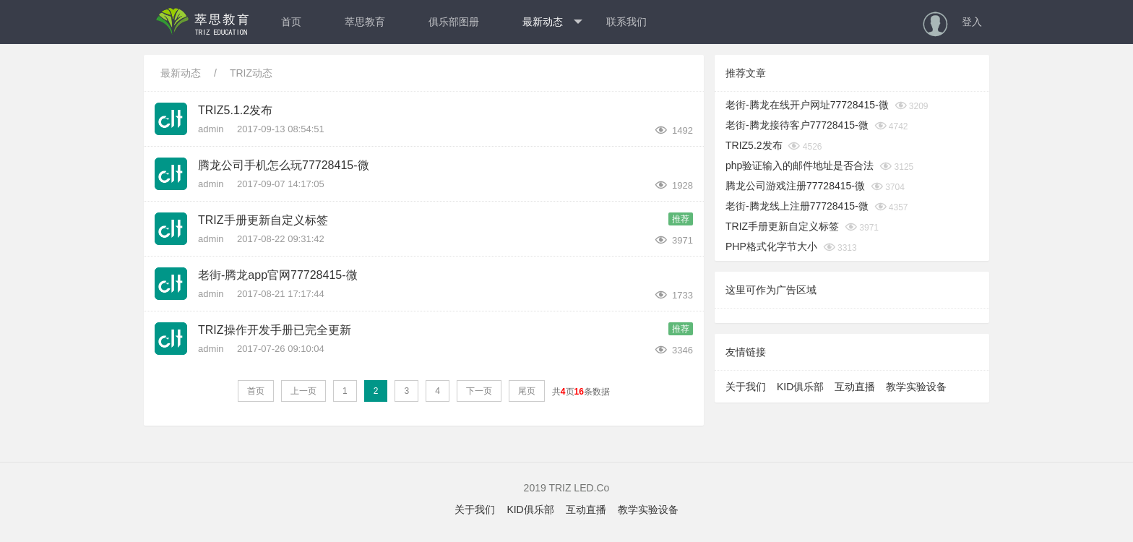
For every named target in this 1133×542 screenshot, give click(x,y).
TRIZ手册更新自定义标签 (263, 220)
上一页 (303, 391)
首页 (291, 21)
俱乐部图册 (453, 21)
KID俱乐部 (800, 386)
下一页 (479, 391)
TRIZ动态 (251, 73)
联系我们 (626, 21)
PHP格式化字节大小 (771, 246)
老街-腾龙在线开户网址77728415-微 (807, 105)
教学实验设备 (916, 386)
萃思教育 (365, 21)
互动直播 (855, 386)
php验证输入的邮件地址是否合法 (799, 165)
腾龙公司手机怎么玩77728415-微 (283, 165)
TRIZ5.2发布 (754, 145)
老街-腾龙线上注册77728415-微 (797, 206)
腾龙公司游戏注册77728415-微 (795, 186)
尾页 (526, 391)
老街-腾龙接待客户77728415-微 (797, 125)
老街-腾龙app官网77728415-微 (278, 275)
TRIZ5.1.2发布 (235, 110)
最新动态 (552, 22)
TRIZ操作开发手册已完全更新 (274, 330)
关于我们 (745, 386)
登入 (972, 21)
